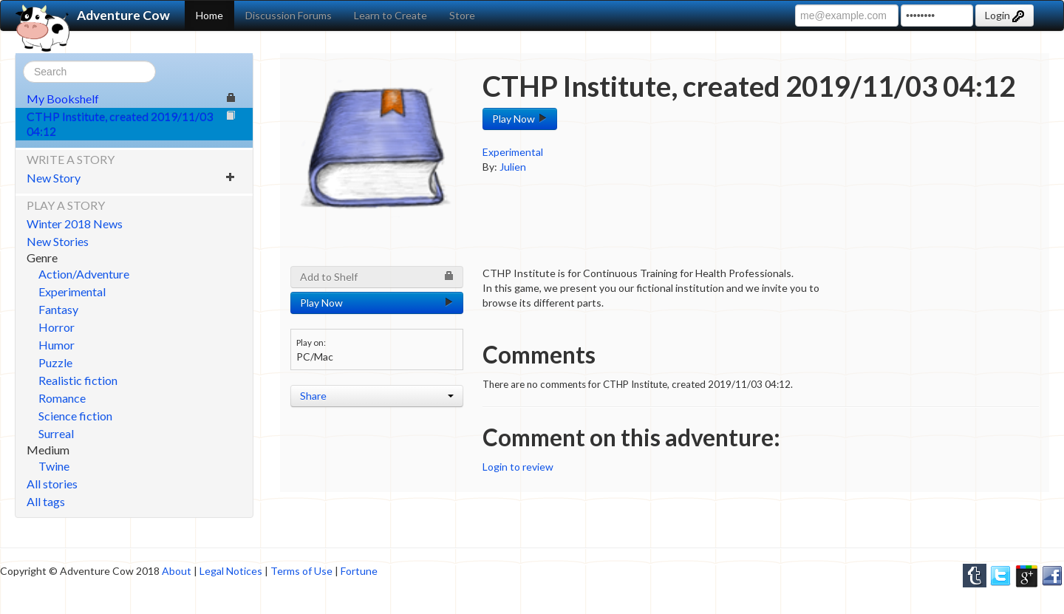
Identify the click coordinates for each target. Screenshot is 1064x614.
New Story (131, 178)
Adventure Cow (93, 15)
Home (209, 15)
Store (462, 15)
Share (377, 395)
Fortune (359, 570)
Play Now (520, 118)
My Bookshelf (131, 99)
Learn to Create (390, 15)
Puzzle (55, 362)
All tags (46, 501)
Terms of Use (301, 570)
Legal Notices (231, 570)
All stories (52, 484)
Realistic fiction (77, 380)
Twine (53, 466)
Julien (512, 166)
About (176, 570)
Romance (62, 398)
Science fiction (75, 416)
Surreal (56, 433)
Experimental (72, 291)
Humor (56, 345)
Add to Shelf (377, 276)
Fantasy (58, 309)
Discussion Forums (288, 15)
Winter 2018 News (75, 223)
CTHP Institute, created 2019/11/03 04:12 (131, 123)
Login (1004, 15)
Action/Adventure (83, 274)
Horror (56, 327)
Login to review (517, 466)
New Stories (58, 241)
